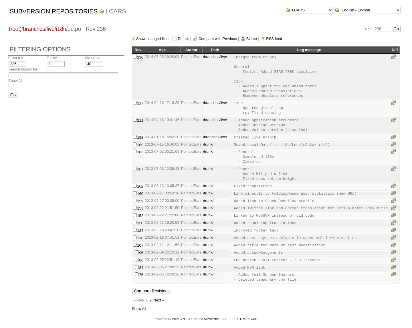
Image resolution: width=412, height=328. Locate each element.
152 (140, 216)
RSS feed (274, 39)
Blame (251, 39)
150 (140, 223)
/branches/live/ (215, 57)
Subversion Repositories (54, 11)
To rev (52, 58)
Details (183, 39)
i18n (61, 29)
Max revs (92, 58)
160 (140, 194)
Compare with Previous (218, 39)
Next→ (159, 300)
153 (140, 208)
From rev (15, 58)
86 (141, 260)
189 (140, 145)
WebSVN (178, 319)
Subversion (211, 319)
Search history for (22, 69)
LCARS (116, 11)
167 (140, 169)
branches (34, 29)
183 (140, 152)
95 (141, 253)
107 (140, 245)
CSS (254, 319)
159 (140, 201)
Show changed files (152, 39)
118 (140, 238)
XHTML (242, 319)
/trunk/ (208, 144)
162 (140, 186)
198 (140, 137)
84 (141, 267)
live (51, 29)
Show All (15, 81)
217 (140, 103)
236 (140, 57)
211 (140, 120)
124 (140, 230)
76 (141, 275)
